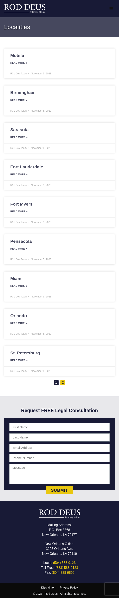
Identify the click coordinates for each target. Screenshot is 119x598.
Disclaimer (48, 587)
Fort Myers (21, 204)
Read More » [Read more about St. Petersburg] (18, 360)
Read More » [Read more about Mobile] (18, 62)
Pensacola (21, 241)
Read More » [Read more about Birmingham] (18, 100)
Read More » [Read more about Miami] (18, 286)
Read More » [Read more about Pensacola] (18, 248)
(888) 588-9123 (66, 567)
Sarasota (19, 129)
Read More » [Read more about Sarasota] (18, 137)
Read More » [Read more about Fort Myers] (18, 211)
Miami (16, 278)
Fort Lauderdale (26, 166)
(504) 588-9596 (63, 572)
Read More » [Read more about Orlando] (18, 323)
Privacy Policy (69, 587)
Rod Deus (51, 593)
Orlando (18, 315)
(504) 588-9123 (64, 562)
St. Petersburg (25, 352)
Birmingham (23, 92)
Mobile (17, 55)
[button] (111, 8)
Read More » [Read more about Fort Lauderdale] (18, 174)
